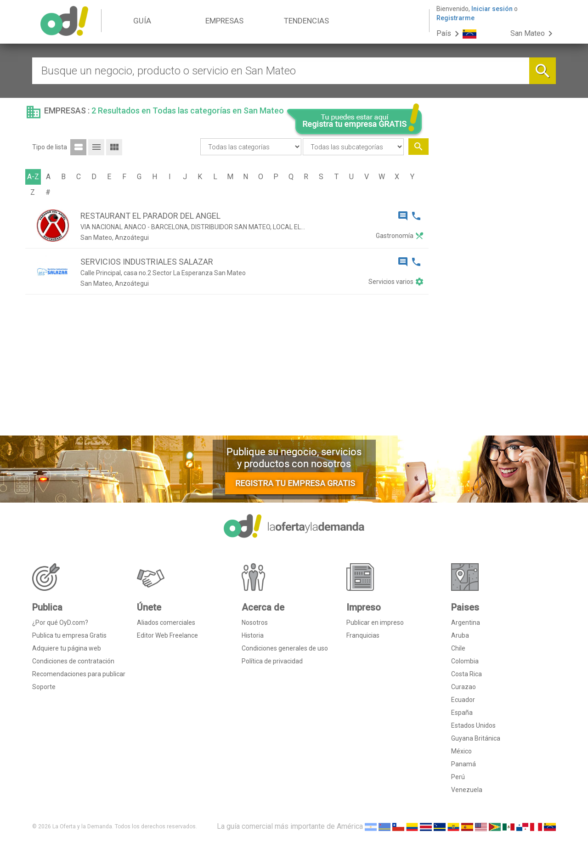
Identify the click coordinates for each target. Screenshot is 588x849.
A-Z (33, 176)
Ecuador (463, 699)
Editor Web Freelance (167, 635)
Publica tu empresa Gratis (69, 635)
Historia (253, 635)
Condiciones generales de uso (285, 648)
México (461, 751)
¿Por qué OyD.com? (60, 622)
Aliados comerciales (166, 622)
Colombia (465, 661)
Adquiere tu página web (66, 648)
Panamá (463, 764)
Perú (458, 777)
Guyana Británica (475, 738)
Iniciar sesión (492, 8)
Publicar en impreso (375, 622)
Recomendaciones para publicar (78, 674)
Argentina (465, 622)
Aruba (460, 635)
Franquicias (362, 635)
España (462, 712)
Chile (458, 648)
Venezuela (466, 789)
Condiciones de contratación (73, 661)
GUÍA (142, 20)
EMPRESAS (224, 20)
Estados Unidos (473, 725)
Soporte (44, 687)
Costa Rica (466, 674)
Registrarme (455, 18)
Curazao (463, 687)
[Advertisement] (495, 288)
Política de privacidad (272, 661)
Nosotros (255, 622)
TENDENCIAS (306, 20)
